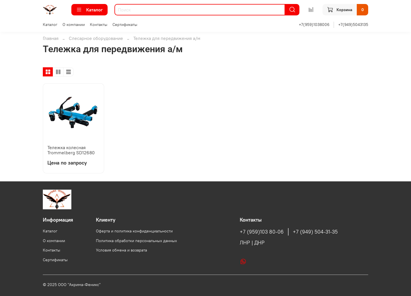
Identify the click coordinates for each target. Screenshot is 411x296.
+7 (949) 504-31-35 (315, 232)
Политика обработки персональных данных (136, 240)
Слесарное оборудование (96, 38)
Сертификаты (124, 24)
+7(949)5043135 (353, 24)
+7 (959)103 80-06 (262, 232)
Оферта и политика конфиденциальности (134, 231)
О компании (74, 24)
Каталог (89, 10)
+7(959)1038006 (314, 24)
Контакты (98, 24)
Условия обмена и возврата (121, 250)
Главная (51, 38)
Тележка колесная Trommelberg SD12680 (71, 150)
